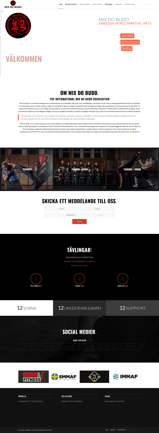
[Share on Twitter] (38, 346)
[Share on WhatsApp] (52, 346)
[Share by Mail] (134, 346)
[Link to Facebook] (154, 4)
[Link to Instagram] (145, 4)
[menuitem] (60, 4)
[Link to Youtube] (151, 4)
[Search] (137, 4)
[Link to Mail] (148, 4)
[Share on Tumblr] (93, 346)
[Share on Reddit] (120, 346)
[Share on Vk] (106, 346)
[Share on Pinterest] (66, 346)
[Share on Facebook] (25, 346)
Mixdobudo (28, 430)
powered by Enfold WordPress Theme (42, 430)
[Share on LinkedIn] (79, 346)
